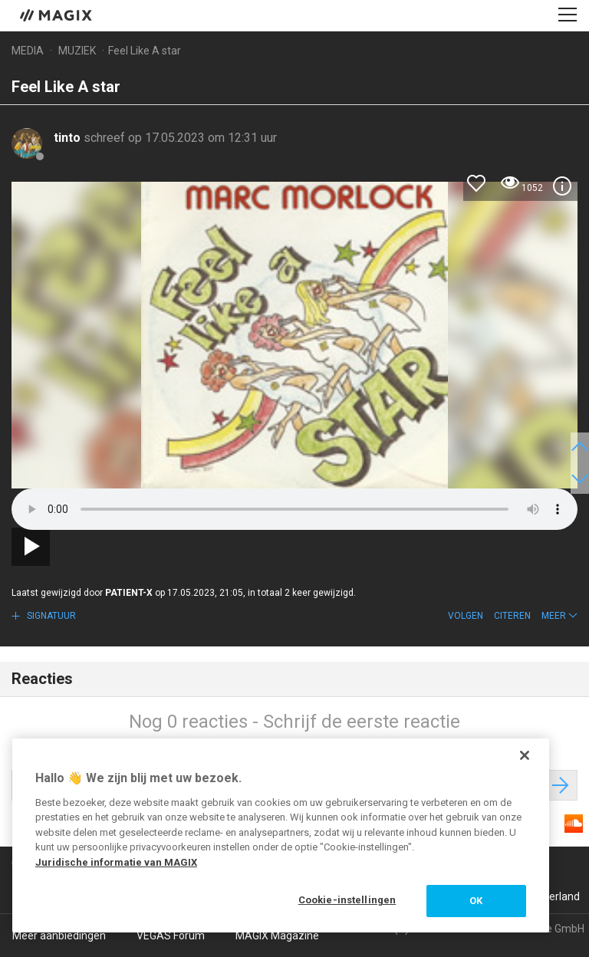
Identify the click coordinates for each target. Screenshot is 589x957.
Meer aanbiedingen (59, 935)
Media (28, 50)
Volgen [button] (465, 615)
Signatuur (50, 615)
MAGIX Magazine (277, 935)
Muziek (77, 50)
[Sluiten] (524, 755)
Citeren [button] (512, 615)
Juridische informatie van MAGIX (116, 862)
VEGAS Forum (171, 935)
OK (475, 900)
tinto (69, 137)
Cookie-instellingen (347, 900)
